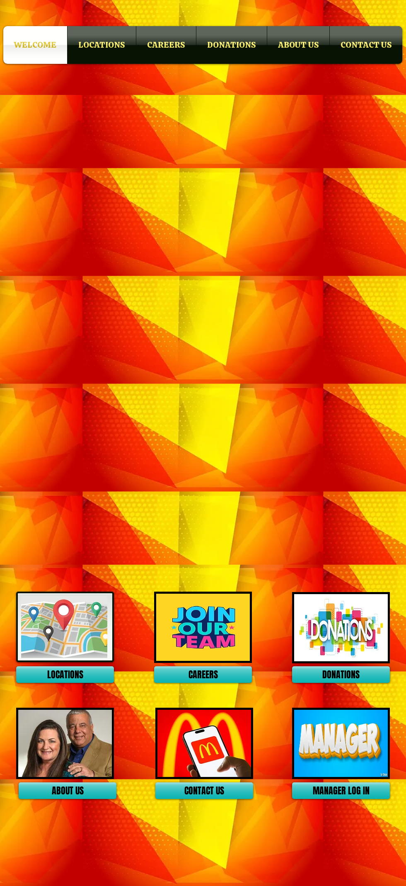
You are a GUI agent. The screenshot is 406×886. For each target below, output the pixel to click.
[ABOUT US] (67, 790)
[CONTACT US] (204, 790)
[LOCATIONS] (65, 674)
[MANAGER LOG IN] (341, 790)
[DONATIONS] (341, 674)
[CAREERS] (203, 674)
